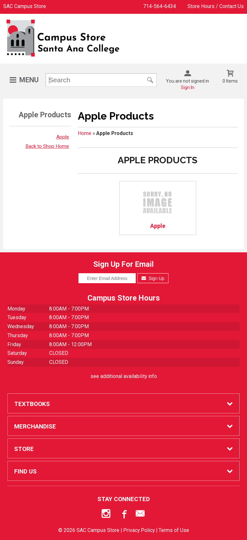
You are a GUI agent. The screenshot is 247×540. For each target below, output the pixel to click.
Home (84, 133)
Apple (62, 137)
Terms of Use (174, 530)
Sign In (187, 87)
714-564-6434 (159, 6)
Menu (29, 80)
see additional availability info (123, 376)
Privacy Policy (139, 530)
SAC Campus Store (24, 6)
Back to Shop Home (47, 146)
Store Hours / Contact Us (216, 6)
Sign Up (153, 278)
